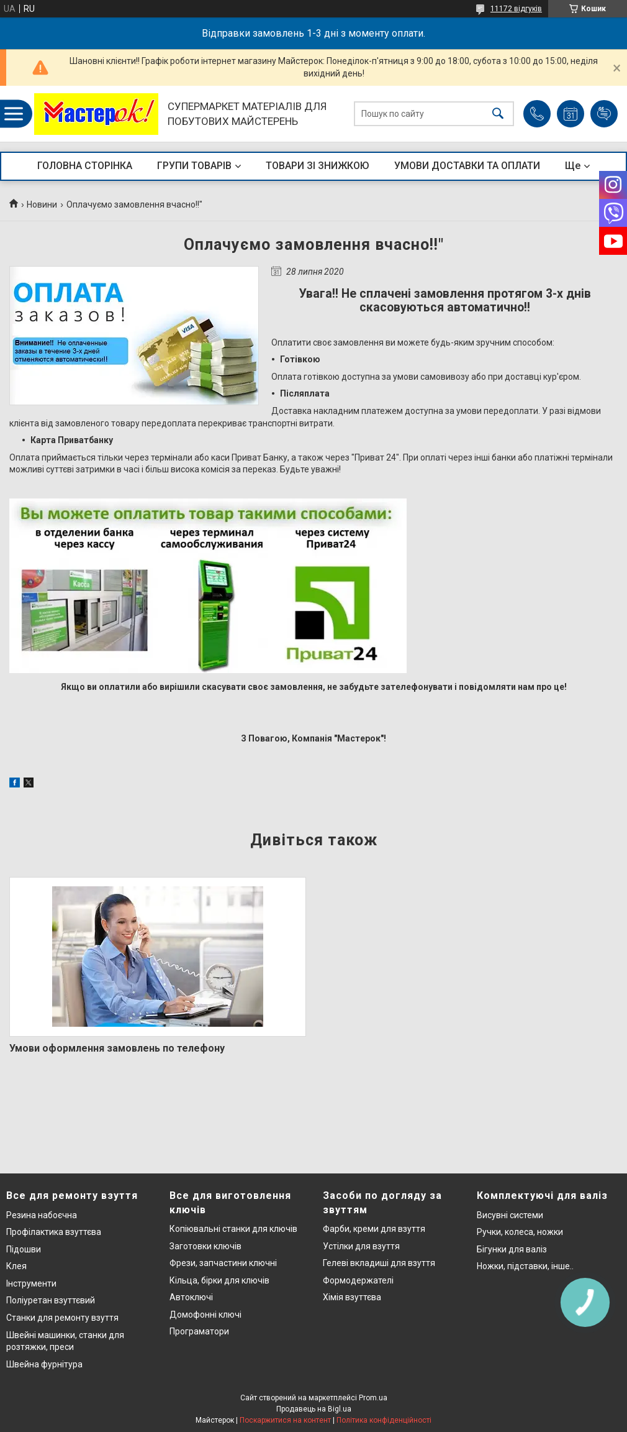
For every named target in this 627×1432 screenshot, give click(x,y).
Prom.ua (373, 1397)
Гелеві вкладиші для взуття (379, 1263)
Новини (42, 204)
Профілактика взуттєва (53, 1232)
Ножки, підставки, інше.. (525, 1266)
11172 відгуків (516, 8)
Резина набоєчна (41, 1215)
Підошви (23, 1249)
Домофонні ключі (205, 1315)
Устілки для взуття (361, 1246)
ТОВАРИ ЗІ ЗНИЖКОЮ (317, 166)
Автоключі (191, 1297)
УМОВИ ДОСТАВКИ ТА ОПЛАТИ (467, 166)
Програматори (199, 1331)
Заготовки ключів (205, 1246)
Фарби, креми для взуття (374, 1229)
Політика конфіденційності (383, 1420)
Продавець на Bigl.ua (313, 1409)
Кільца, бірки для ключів (219, 1280)
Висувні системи (510, 1215)
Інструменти (31, 1283)
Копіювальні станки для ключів (233, 1229)
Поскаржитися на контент (285, 1420)
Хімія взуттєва (352, 1297)
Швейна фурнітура (44, 1364)
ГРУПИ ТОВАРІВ (194, 166)
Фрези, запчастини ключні (223, 1263)
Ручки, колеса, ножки (520, 1232)
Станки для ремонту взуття (62, 1318)
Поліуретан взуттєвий (50, 1300)
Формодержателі (358, 1280)
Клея (16, 1266)
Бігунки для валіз (512, 1249)
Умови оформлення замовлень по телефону (117, 1048)
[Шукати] (498, 114)
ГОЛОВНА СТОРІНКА (84, 166)
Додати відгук (604, 113)
